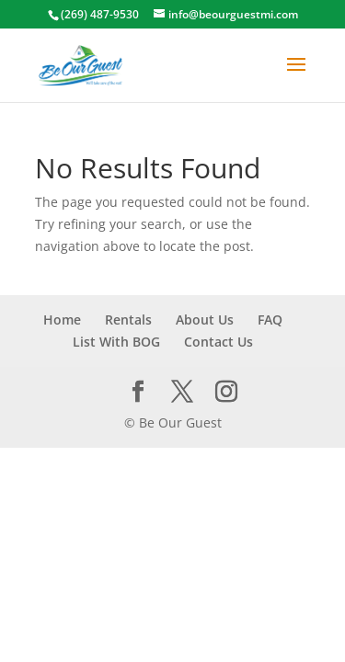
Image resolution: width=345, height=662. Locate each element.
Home (62, 319)
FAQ (270, 319)
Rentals (128, 319)
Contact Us (218, 341)
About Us (205, 319)
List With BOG (116, 341)
